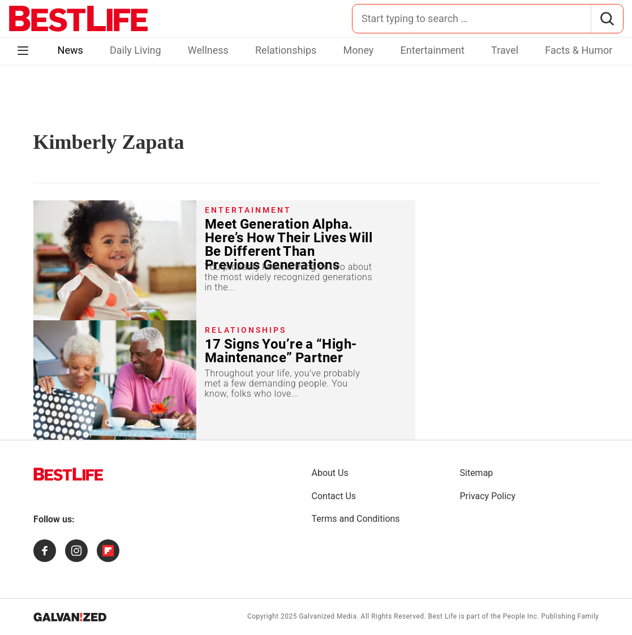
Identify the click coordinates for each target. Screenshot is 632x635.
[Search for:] (471, 19)
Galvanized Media (327, 616)
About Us (330, 472)
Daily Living (135, 50)
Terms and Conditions (356, 518)
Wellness (208, 50)
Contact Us (334, 496)
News (70, 50)
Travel (504, 50)
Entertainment (433, 50)
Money (358, 50)
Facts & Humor (578, 50)
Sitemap (476, 472)
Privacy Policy (488, 496)
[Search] (607, 19)
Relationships (285, 50)
